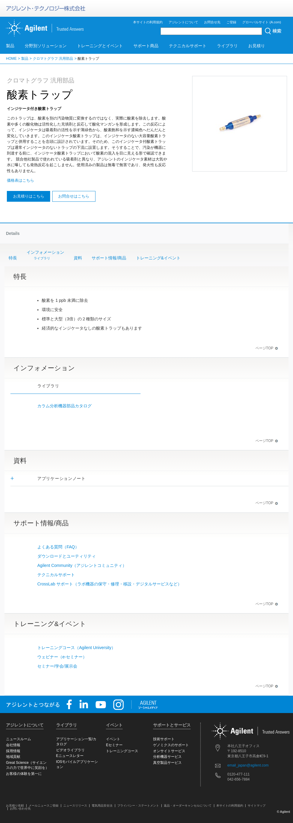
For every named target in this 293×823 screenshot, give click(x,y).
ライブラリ (227, 45)
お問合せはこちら (73, 196)
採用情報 (13, 751)
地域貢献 (13, 757)
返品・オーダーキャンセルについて (188, 805)
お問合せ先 (212, 22)
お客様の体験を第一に (24, 774)
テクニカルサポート (187, 45)
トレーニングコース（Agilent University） (76, 647)
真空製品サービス (167, 763)
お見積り (256, 45)
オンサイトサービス (169, 751)
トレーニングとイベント (100, 45)
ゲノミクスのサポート (171, 745)
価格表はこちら (20, 180)
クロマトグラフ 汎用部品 (53, 58)
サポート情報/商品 (109, 258)
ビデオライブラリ (70, 750)
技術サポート (164, 739)
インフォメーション (45, 255)
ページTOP (266, 348)
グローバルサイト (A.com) (261, 22)
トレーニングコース (122, 751)
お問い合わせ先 (20, 808)
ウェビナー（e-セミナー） (62, 656)
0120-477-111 (238, 774)
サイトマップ (257, 805)
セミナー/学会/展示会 (57, 666)
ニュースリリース (75, 805)
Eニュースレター (70, 756)
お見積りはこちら (28, 196)
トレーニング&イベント (158, 258)
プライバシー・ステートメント (138, 805)
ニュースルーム (18, 739)
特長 (13, 258)
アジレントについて (183, 22)
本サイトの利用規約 (148, 22)
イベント (113, 739)
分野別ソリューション (46, 45)
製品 (10, 45)
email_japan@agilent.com (248, 765)
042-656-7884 (238, 779)
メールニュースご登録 (43, 805)
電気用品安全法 (102, 805)
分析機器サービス (167, 757)
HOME (11, 58)
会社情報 (13, 745)
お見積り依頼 (15, 805)
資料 (78, 258)
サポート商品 (145, 45)
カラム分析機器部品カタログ (64, 405)
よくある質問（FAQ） (58, 546)
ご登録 (231, 22)
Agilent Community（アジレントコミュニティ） (82, 565)
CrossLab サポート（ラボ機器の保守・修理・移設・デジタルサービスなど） (109, 584)
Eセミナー (114, 745)
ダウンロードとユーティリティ (66, 556)
